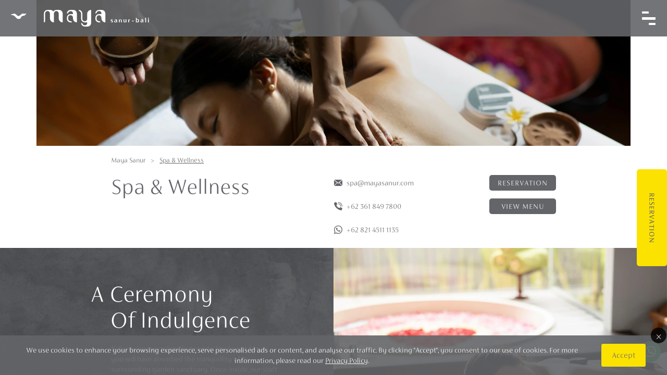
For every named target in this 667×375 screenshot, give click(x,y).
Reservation (652, 218)
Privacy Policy (346, 360)
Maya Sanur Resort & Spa (80, 18)
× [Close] (659, 335)
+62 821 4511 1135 (373, 230)
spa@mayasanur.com (380, 183)
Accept (623, 355)
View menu (522, 206)
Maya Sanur (128, 160)
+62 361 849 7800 (374, 206)
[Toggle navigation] (649, 18)
